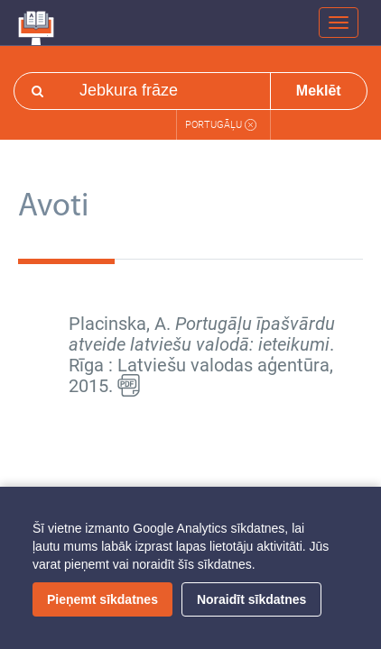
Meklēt (318, 90)
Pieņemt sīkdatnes (102, 599)
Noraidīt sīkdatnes (251, 599)
